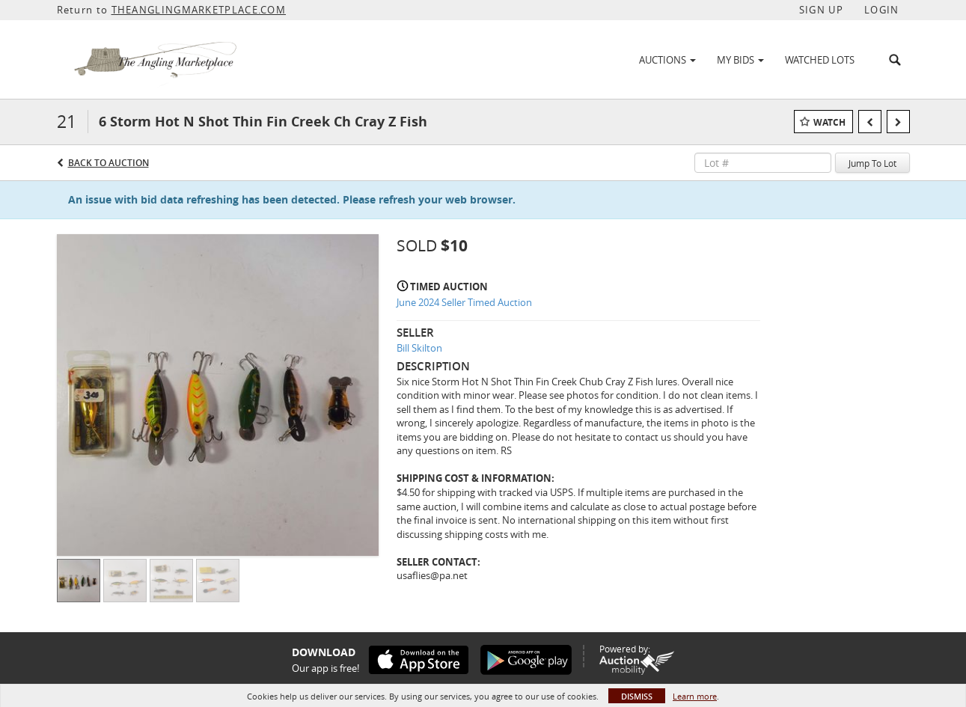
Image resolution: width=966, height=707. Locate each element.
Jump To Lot (872, 163)
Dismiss (636, 696)
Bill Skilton (419, 348)
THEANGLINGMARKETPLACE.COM (199, 9)
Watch (829, 122)
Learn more (695, 696)
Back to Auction (108, 162)
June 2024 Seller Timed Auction (464, 302)
